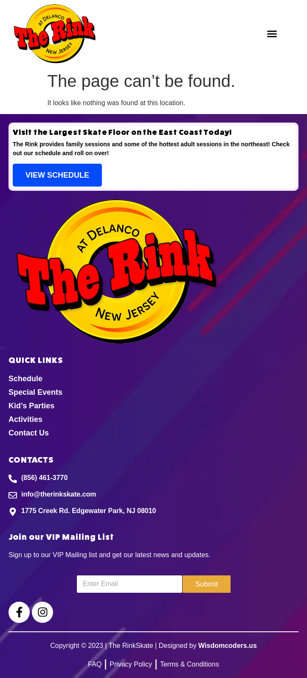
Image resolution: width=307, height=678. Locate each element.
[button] (272, 34)
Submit (206, 584)
